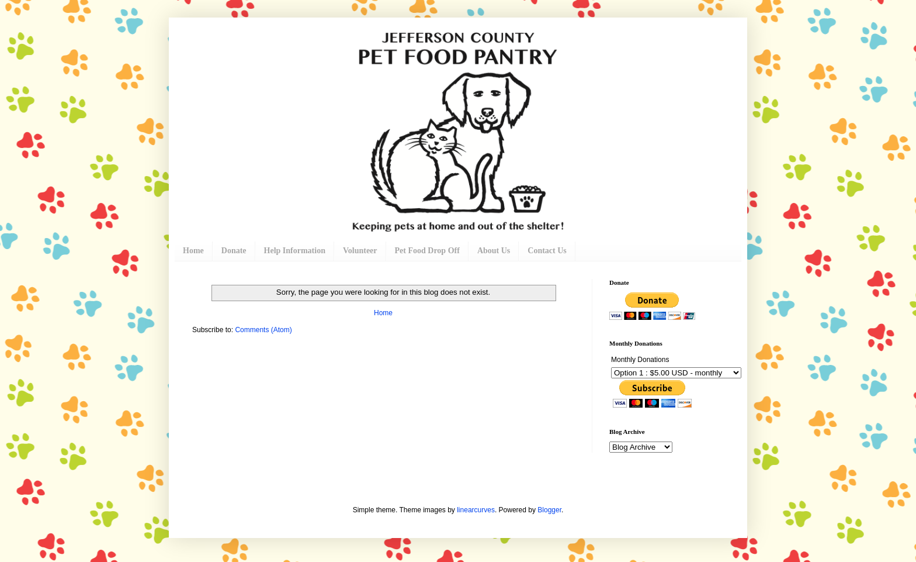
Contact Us (547, 250)
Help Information (294, 250)
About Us (493, 250)
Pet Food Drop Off (427, 250)
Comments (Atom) (263, 330)
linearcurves (476, 510)
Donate (234, 250)
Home (193, 250)
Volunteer (360, 250)
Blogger (549, 510)
